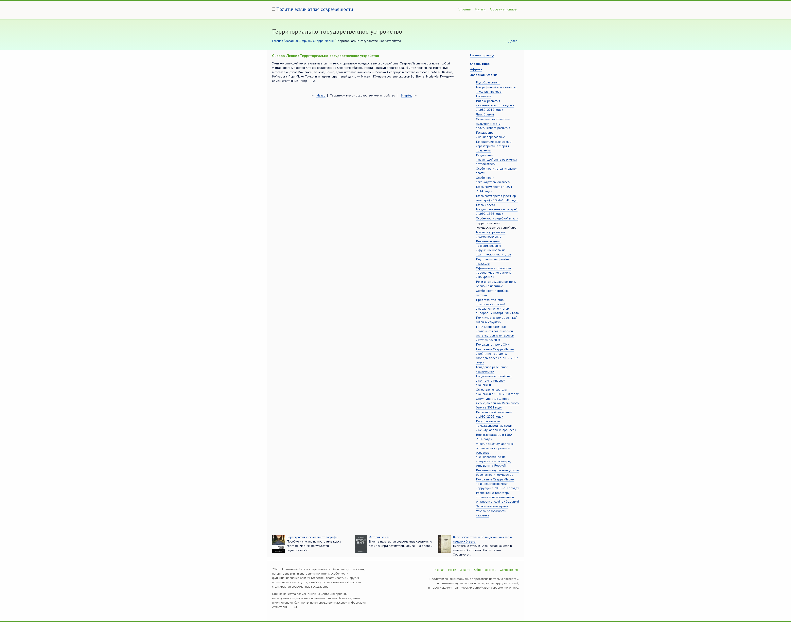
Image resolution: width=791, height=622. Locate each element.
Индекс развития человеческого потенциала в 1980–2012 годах (495, 105)
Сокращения (509, 570)
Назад (320, 95)
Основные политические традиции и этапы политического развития (493, 123)
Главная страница (482, 55)
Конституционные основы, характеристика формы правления (494, 146)
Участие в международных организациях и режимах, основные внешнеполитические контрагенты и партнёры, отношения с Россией (495, 455)
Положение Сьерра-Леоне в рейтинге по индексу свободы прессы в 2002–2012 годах (497, 355)
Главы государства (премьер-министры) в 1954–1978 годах (497, 198)
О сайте (465, 570)
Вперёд (406, 95)
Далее (513, 41)
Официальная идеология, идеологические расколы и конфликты (493, 272)
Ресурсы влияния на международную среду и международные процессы (496, 425)
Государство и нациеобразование (490, 135)
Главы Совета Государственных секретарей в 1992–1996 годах (497, 209)
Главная (277, 41)
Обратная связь (503, 9)
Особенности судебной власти (497, 218)
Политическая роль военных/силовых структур (496, 320)
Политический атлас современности (314, 9)
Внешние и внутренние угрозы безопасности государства (497, 472)
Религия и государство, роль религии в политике (496, 284)
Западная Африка (298, 41)
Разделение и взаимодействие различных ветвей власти (496, 159)
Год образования (488, 82)
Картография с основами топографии (313, 537)
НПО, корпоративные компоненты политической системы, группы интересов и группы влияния (495, 333)
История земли (379, 537)
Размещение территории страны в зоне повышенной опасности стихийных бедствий (497, 497)
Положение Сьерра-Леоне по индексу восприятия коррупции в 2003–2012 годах (497, 483)
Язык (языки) (485, 114)
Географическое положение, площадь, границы (496, 89)
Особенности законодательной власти (493, 180)
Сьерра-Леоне (323, 41)
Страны (464, 9)
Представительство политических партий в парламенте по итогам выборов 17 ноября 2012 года (497, 306)
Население (483, 96)
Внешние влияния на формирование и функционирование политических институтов (493, 247)
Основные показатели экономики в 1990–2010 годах (497, 392)
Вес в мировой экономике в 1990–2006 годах (494, 414)
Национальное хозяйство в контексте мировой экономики (494, 380)
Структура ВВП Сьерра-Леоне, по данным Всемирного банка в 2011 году (497, 403)
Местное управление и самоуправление (490, 234)
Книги (480, 9)
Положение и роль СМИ (493, 345)
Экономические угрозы (492, 506)
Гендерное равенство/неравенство (491, 369)
